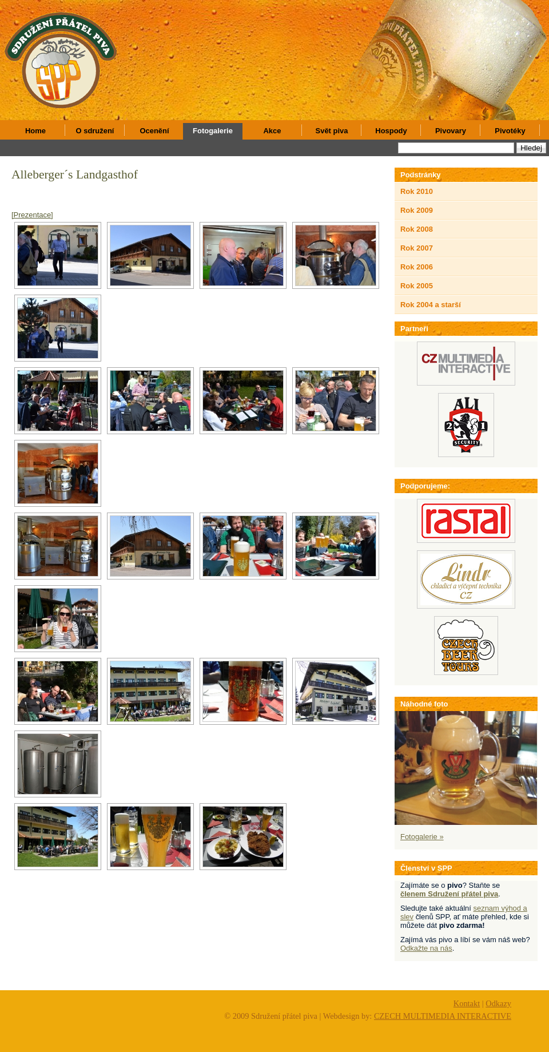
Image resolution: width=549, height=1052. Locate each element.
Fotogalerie (213, 130)
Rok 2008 (416, 229)
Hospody (391, 130)
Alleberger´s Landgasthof (74, 174)
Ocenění (154, 130)
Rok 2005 (416, 285)
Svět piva (332, 130)
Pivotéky (510, 130)
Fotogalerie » (422, 836)
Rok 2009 (416, 210)
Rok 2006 (416, 267)
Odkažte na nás (426, 948)
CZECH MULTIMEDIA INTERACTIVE (442, 1016)
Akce (272, 130)
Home (35, 130)
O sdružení (95, 130)
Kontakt (466, 1003)
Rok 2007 (416, 248)
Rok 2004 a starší (430, 304)
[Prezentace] (32, 215)
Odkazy (498, 1003)
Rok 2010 (416, 191)
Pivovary (450, 130)
